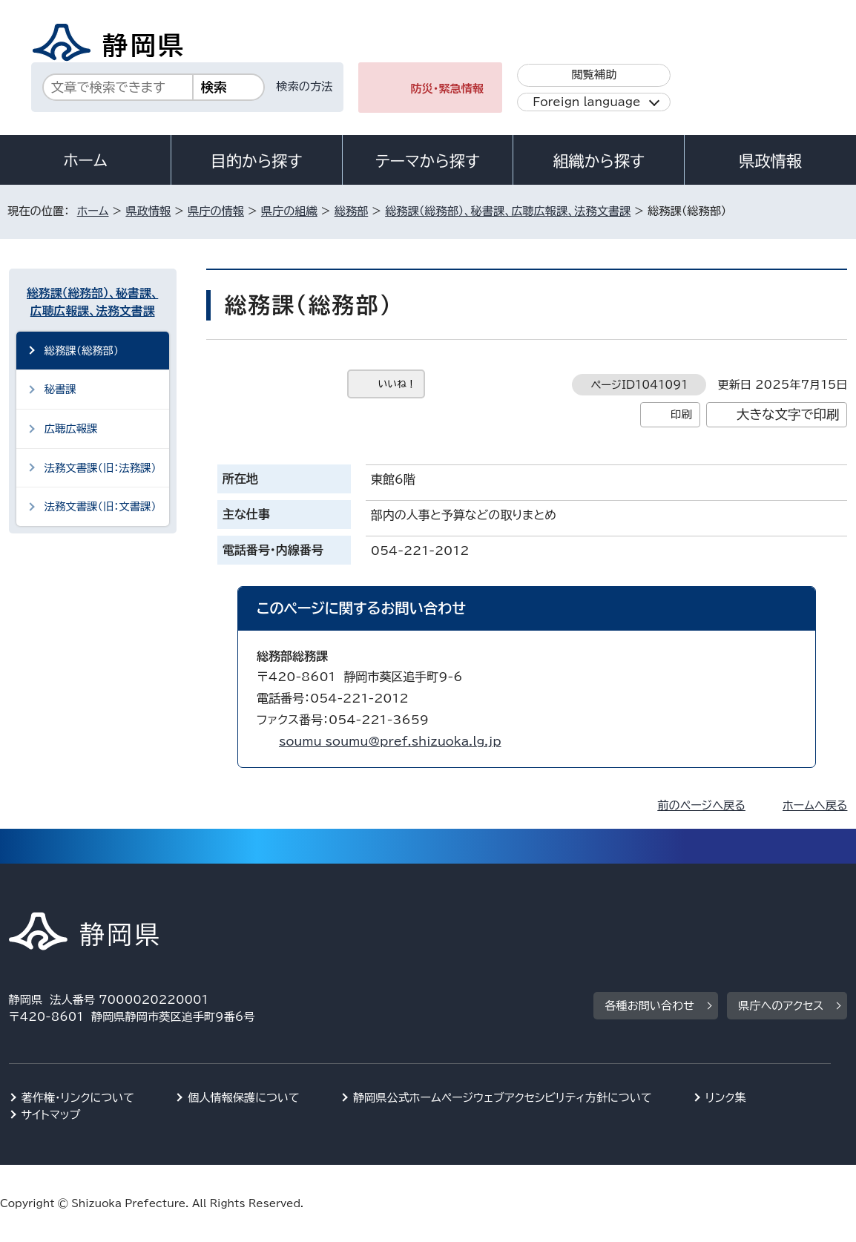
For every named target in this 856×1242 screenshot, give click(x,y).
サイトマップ (51, 1114)
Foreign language (586, 102)
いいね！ (397, 384)
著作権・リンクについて (78, 1097)
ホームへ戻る (815, 805)
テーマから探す (427, 161)
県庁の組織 (289, 211)
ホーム (85, 160)
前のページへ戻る (701, 805)
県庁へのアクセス (780, 1005)
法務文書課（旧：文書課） (101, 506)
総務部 (352, 211)
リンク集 (725, 1097)
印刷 (681, 414)
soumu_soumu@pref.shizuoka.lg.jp (390, 741)
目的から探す (257, 161)
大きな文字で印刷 (788, 414)
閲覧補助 (593, 74)
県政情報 (770, 161)
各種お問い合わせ (649, 1005)
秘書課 (60, 389)
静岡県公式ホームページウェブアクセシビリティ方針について (502, 1097)
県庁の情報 (216, 211)
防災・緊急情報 (447, 88)
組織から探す (599, 161)
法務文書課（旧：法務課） (101, 467)
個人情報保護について (244, 1097)
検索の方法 (304, 86)
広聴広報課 (71, 428)
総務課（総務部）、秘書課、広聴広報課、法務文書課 (508, 211)
